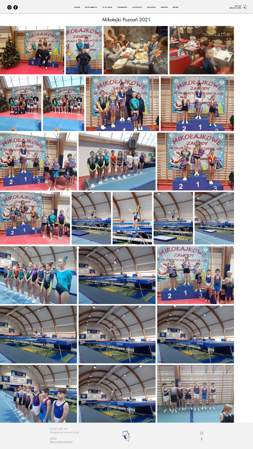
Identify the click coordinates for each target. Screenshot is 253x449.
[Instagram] (9, 7)
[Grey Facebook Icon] (202, 439)
